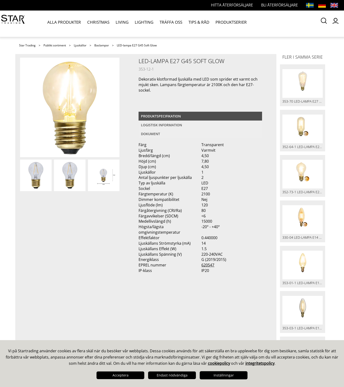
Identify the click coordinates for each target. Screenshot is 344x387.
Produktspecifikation (161, 116)
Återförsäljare (111, 334)
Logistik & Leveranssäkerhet (48, 334)
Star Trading (27, 45)
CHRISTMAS (95, 23)
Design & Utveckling (40, 322)
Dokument (150, 134)
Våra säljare (110, 315)
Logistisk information (161, 125)
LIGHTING (136, 23)
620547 (207, 265)
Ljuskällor (80, 45)
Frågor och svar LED (118, 328)
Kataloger (185, 315)
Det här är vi (32, 315)
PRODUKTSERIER (215, 23)
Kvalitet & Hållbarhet (41, 328)
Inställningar (224, 375)
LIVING (117, 23)
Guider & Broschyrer (196, 322)
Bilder (182, 328)
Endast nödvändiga (172, 375)
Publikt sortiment (54, 45)
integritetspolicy (259, 363)
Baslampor (101, 45)
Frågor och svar (113, 322)
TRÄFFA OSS (160, 23)
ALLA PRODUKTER (64, 23)
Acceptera (121, 375)
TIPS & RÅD (186, 23)
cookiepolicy (219, 363)
